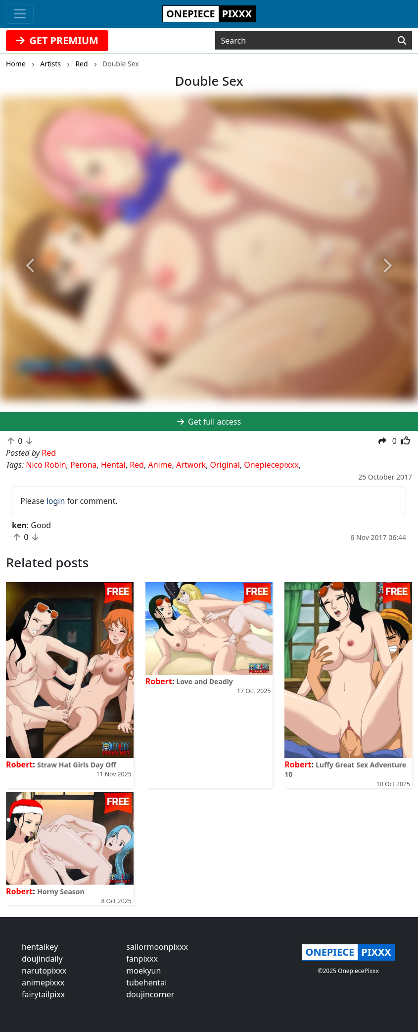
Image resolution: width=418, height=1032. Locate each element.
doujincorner (150, 994)
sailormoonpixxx (157, 946)
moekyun (143, 970)
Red (137, 464)
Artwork (191, 464)
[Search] (402, 40)
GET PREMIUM (57, 40)
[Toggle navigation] (20, 14)
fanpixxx (142, 958)
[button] (31, 266)
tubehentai (146, 982)
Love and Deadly (205, 681)
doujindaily (42, 958)
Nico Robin (46, 464)
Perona (83, 464)
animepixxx (43, 982)
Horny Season (61, 891)
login (55, 500)
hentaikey (40, 946)
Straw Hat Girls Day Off (76, 764)
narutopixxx (44, 970)
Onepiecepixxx (271, 464)
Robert (19, 764)
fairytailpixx (43, 994)
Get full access (209, 421)
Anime (160, 464)
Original (225, 464)
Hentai (113, 464)
